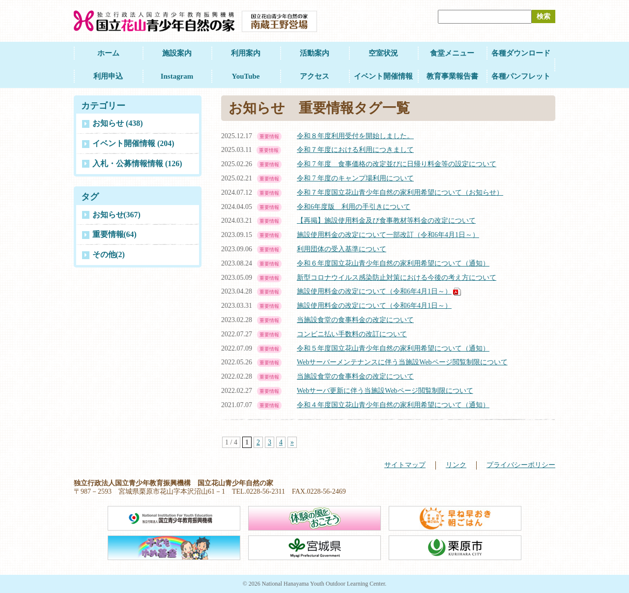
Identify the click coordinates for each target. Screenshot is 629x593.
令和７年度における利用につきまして (355, 149)
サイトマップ (405, 465)
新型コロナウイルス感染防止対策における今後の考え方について (396, 277)
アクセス (314, 76)
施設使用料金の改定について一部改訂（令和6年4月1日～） (388, 234)
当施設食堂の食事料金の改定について (355, 320)
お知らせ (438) (117, 123)
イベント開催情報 (383, 76)
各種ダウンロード (520, 53)
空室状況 (383, 53)
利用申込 (108, 76)
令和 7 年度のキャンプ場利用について (355, 178)
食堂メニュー (452, 53)
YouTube (246, 76)
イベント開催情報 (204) (133, 143)
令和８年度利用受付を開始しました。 (355, 136)
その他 (108, 254)
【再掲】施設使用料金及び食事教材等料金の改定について (386, 220)
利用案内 (245, 53)
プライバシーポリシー (520, 465)
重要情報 (114, 234)
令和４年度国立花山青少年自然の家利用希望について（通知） (393, 405)
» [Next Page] (292, 442)
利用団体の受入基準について (341, 249)
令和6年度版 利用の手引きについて (353, 206)
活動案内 (314, 53)
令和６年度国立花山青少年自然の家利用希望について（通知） (393, 263)
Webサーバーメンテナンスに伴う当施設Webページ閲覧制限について (402, 362)
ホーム (108, 53)
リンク (456, 465)
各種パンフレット (520, 76)
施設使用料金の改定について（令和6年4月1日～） (374, 291)
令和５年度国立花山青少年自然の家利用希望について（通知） (393, 348)
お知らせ (116, 214)
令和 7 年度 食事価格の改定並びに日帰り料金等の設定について (396, 164)
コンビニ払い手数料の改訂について (352, 334)
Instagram (177, 76)
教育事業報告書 (452, 76)
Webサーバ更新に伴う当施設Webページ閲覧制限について (385, 390)
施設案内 (177, 53)
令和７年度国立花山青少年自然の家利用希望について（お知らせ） (400, 192)
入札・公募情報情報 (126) (137, 163)
